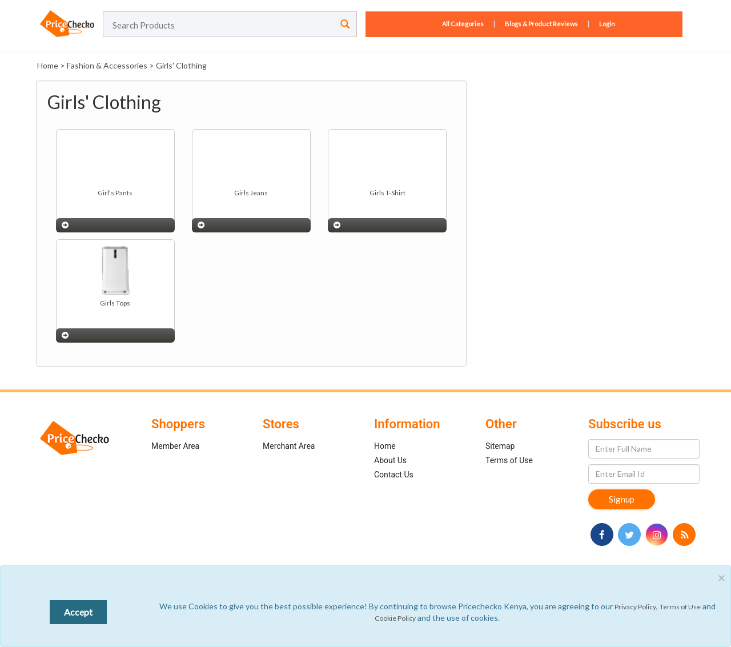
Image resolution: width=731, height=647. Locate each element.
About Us (390, 460)
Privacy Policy (635, 606)
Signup (621, 499)
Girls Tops (115, 303)
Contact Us (393, 474)
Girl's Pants (115, 192)
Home (47, 65)
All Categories (463, 23)
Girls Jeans (251, 192)
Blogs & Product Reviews (541, 23)
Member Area (175, 446)
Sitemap (500, 446)
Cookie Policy (395, 618)
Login (607, 23)
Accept (78, 611)
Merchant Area (289, 446)
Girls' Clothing (181, 65)
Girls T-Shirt (387, 192)
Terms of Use (509, 460)
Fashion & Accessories (107, 65)
